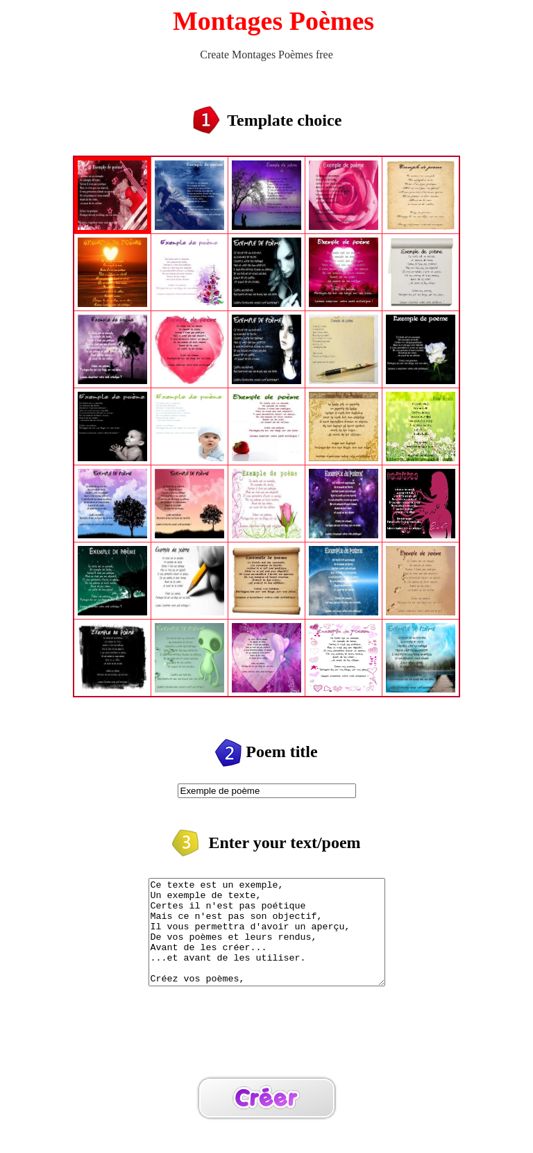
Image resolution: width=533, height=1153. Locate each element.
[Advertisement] (266, 1051)
